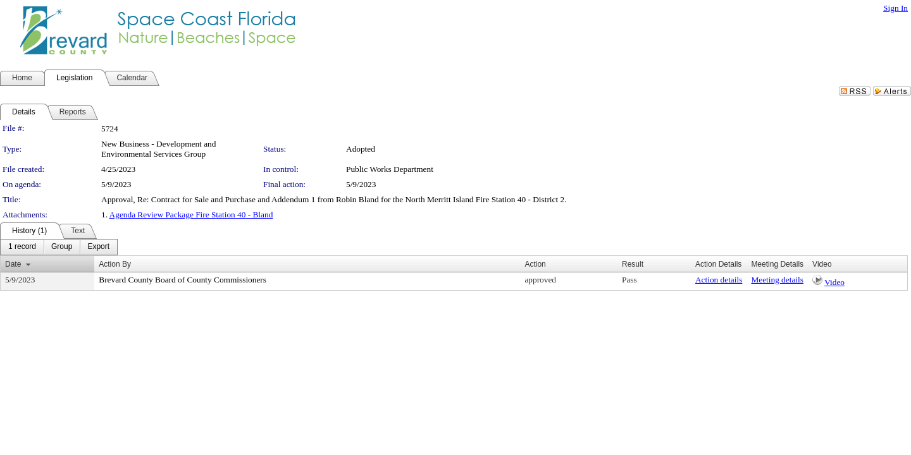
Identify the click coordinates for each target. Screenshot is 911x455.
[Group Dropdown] (62, 247)
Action (534, 264)
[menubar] (59, 247)
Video (834, 282)
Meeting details (777, 279)
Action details (718, 279)
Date (13, 264)
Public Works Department (389, 169)
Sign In (895, 8)
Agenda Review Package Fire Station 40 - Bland (191, 214)
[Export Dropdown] (98, 247)
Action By (115, 264)
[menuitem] (22, 247)
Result (632, 264)
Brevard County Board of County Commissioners (182, 279)
